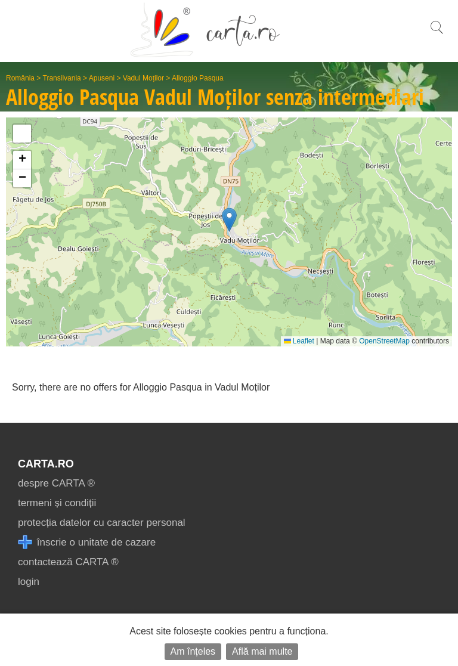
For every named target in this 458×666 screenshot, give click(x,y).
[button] (229, 219)
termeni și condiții (57, 503)
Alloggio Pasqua (198, 78)
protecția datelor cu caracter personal (101, 522)
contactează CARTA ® (68, 562)
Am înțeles (193, 651)
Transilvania (62, 78)
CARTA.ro (46, 464)
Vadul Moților (143, 78)
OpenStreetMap (384, 341)
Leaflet (299, 341)
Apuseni (101, 78)
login (28, 581)
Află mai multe (262, 651)
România (20, 78)
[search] (436, 34)
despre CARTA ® (56, 483)
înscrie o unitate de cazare (87, 542)
